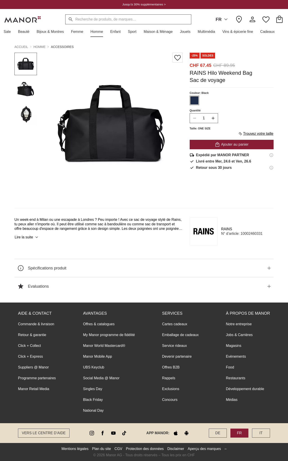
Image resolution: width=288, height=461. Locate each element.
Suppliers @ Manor (33, 367)
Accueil (21, 47)
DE (217, 433)
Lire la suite (27, 237)
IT (261, 433)
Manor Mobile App (97, 356)
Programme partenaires (37, 378)
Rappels (168, 378)
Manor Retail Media (33, 389)
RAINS (226, 229)
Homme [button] (40, 47)
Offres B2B (171, 367)
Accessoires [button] (62, 47)
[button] (9, 31)
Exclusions (170, 389)
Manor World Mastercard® (104, 346)
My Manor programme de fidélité (109, 335)
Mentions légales (74, 449)
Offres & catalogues (99, 324)
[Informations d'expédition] (271, 155)
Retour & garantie (32, 335)
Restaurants (235, 378)
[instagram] (91, 433)
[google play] (186, 433)
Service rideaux (174, 346)
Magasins (233, 346)
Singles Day (92, 389)
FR (222, 19)
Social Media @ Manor (101, 378)
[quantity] (203, 118)
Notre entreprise (239, 324)
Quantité (195, 110)
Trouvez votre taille (255, 133)
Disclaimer (175, 449)
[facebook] (102, 433)
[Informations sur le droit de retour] (271, 167)
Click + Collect (29, 346)
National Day (93, 410)
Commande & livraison (36, 324)
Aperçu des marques (204, 449)
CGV (118, 449)
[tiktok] (124, 433)
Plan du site (101, 449)
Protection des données (145, 449)
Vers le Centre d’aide (44, 433)
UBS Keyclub (93, 367)
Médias (232, 400)
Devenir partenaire (177, 356)
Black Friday (93, 400)
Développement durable (245, 389)
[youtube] (113, 433)
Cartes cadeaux (174, 324)
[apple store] (175, 433)
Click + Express (30, 356)
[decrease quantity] (194, 118)
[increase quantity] (213, 118)
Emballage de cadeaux (180, 335)
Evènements (236, 356)
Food (230, 367)
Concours (169, 400)
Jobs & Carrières (239, 335)
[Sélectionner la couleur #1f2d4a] (194, 100)
